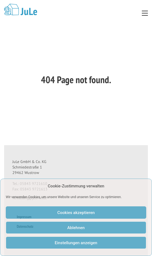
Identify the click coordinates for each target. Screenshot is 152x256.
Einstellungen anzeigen (76, 242)
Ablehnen (76, 227)
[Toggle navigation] (143, 13)
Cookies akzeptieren (76, 212)
